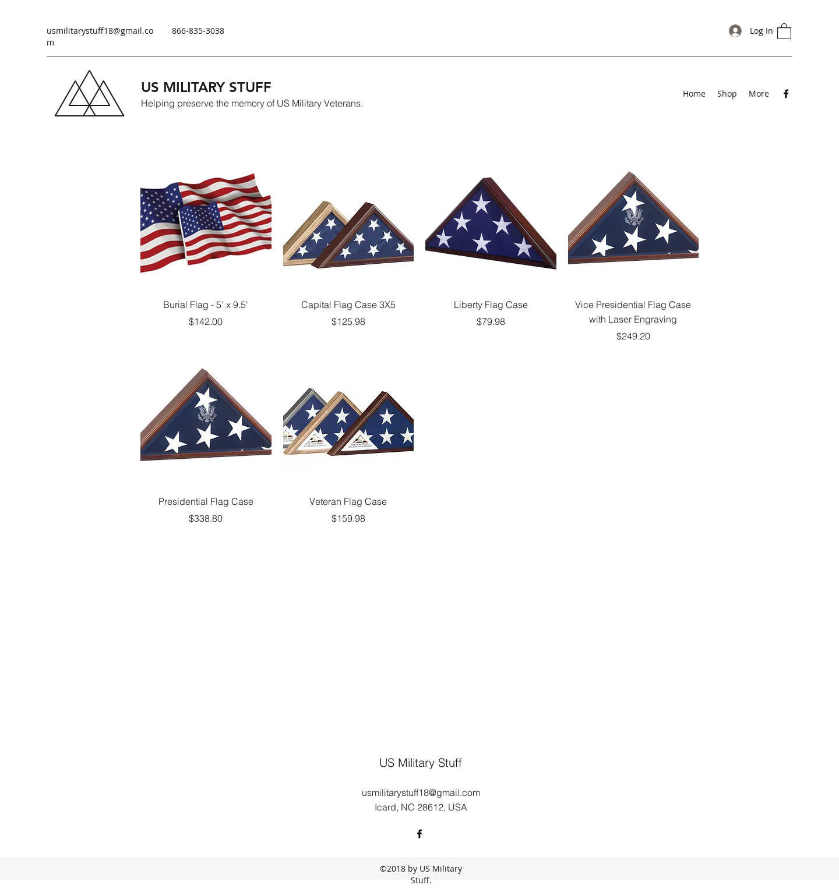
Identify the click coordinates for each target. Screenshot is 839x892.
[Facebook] (786, 94)
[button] (784, 30)
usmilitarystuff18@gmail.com (421, 792)
